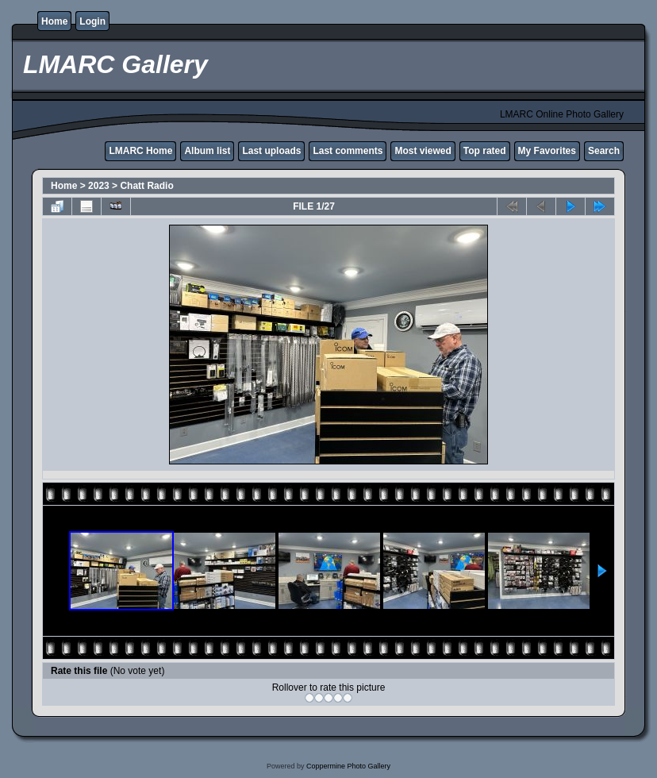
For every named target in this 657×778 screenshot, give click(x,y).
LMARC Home (140, 150)
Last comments (347, 150)
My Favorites (547, 150)
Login (92, 21)
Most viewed (422, 150)
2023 (99, 185)
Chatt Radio (146, 185)
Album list (207, 150)
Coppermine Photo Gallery (348, 766)
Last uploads (271, 150)
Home (54, 21)
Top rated (484, 150)
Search (604, 150)
